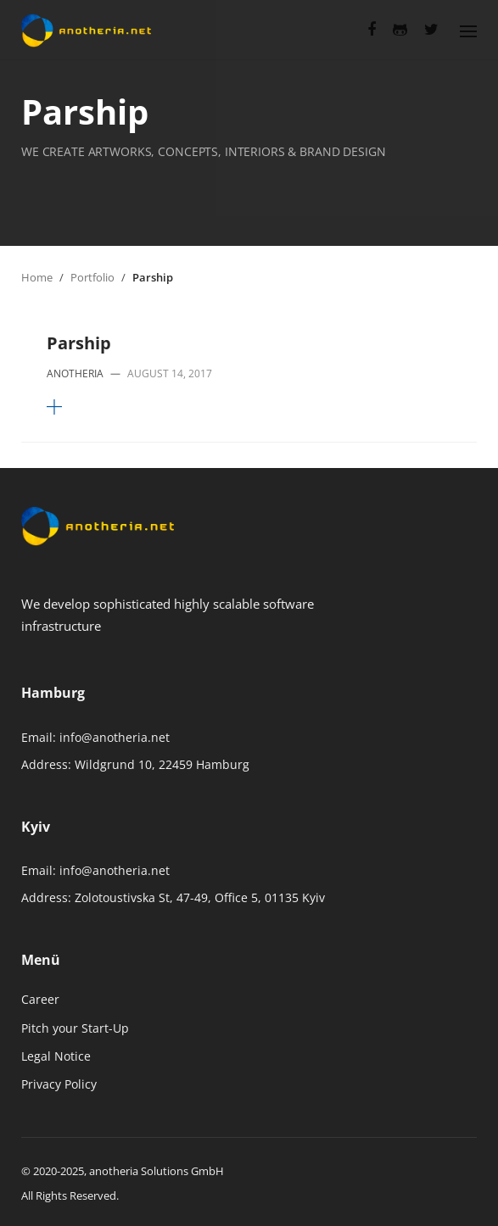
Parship (79, 343)
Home (37, 277)
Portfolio (92, 277)
